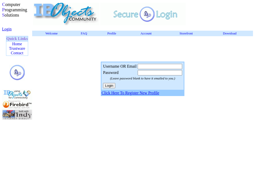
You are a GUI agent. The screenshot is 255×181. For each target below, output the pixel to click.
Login (7, 29)
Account (145, 33)
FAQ (84, 33)
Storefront (186, 33)
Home (17, 44)
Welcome (51, 33)
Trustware (17, 48)
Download (229, 33)
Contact (17, 53)
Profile (111, 33)
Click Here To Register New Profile (130, 93)
